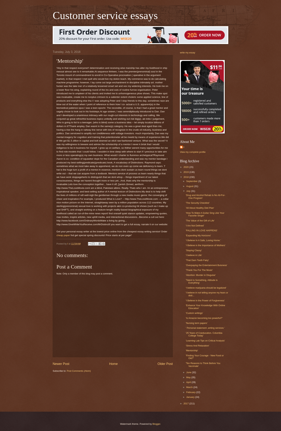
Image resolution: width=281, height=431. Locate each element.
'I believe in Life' (194, 255)
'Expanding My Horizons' (198, 235)
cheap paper (63, 235)
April (188, 382)
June (189, 372)
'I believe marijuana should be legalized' (206, 287)
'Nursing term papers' (197, 323)
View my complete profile (193, 152)
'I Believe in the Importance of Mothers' (205, 245)
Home (113, 364)
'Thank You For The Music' (199, 270)
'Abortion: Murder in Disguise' (201, 275)
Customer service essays (105, 15)
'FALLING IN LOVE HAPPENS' (201, 230)
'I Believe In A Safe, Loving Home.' (203, 240)
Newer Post (61, 364)
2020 (186, 167)
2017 (186, 403)
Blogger (156, 424)
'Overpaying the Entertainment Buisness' (206, 265)
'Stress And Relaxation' (197, 345)
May (188, 377)
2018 (186, 177)
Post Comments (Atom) (79, 371)
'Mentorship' (192, 350)
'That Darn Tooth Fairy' (197, 260)
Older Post (165, 364)
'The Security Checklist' (197, 203)
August (190, 186)
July (188, 191)
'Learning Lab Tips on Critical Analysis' (205, 340)
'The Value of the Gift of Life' (200, 220)
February (191, 392)
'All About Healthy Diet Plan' (200, 208)
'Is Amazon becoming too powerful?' (204, 318)
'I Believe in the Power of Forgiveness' (205, 300)
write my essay (187, 52)
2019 (186, 172)
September (192, 181)
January (190, 397)
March (189, 387)
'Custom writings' (194, 313)
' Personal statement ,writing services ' (205, 328)
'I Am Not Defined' (195, 225)
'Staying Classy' (194, 250)
